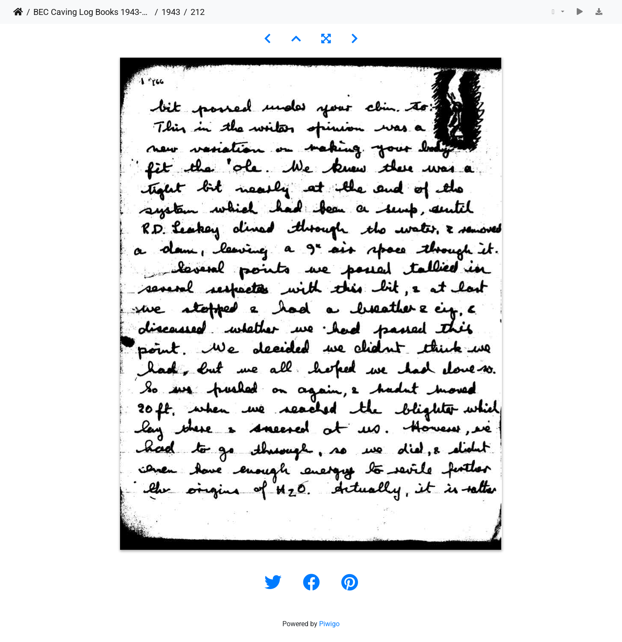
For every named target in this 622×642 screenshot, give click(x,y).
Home (18, 12)
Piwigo (329, 624)
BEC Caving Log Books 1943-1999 (92, 12)
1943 (170, 12)
